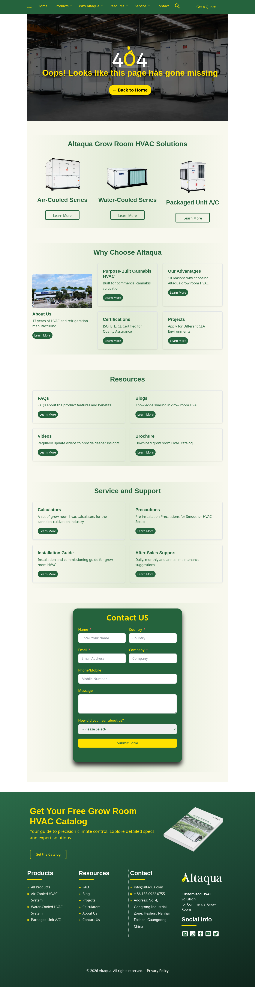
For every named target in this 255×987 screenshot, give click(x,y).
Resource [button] (117, 6)
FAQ (85, 887)
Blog (86, 893)
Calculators (91, 906)
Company (137, 649)
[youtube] (206, 933)
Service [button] (141, 6)
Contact (163, 6)
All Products (40, 887)
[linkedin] (183, 933)
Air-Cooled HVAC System (44, 897)
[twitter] (213, 933)
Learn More (42, 335)
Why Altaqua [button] (89, 6)
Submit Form (127, 743)
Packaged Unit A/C (46, 919)
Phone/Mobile (89, 670)
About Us (89, 913)
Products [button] (62, 6)
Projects (88, 900)
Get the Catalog (48, 854)
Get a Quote (206, 7)
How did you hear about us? (101, 720)
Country (135, 629)
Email (82, 649)
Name (83, 629)
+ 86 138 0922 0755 (149, 893)
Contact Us (91, 919)
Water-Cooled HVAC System (47, 910)
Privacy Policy (158, 970)
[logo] (31, 6)
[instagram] (190, 933)
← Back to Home (130, 90)
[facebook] (198, 933)
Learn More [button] (62, 215)
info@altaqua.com (148, 887)
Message (85, 690)
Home (43, 6)
